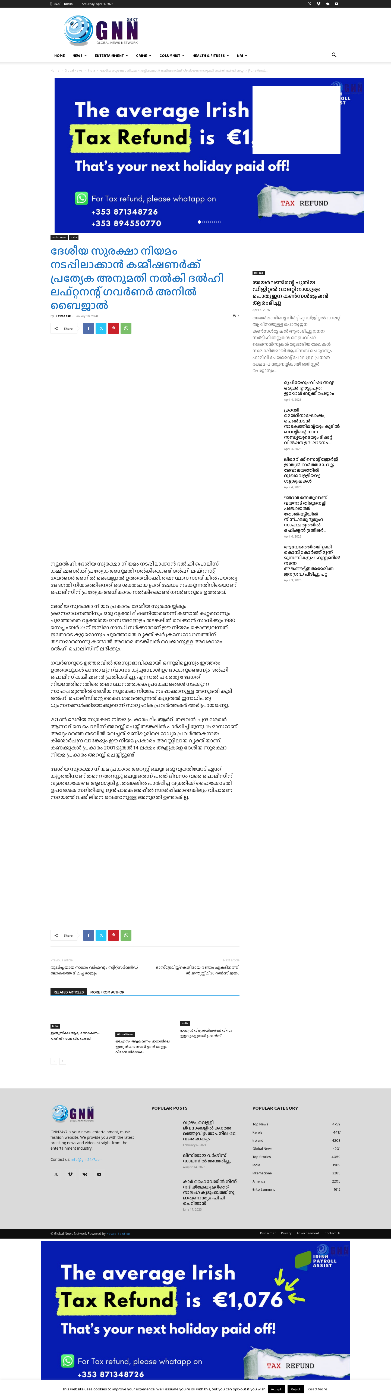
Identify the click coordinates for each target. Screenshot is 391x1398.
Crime (144, 55)
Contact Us (332, 1233)
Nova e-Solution (118, 1233)
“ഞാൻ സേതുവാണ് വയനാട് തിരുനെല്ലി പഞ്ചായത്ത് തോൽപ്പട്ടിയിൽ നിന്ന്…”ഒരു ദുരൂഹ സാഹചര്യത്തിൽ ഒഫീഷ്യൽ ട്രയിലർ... (305, 514)
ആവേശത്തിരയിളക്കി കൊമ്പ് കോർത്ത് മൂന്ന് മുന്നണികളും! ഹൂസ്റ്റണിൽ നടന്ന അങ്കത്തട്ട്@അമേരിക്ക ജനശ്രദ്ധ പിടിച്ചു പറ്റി (312, 561)
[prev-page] (54, 1061)
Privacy (286, 1233)
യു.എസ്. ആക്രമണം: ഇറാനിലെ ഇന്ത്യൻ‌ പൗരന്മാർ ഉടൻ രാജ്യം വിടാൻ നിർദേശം (142, 1047)
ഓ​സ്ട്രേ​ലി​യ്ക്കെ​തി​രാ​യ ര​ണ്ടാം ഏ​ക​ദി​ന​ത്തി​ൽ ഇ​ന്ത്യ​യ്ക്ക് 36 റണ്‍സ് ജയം (197, 970)
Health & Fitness (211, 55)
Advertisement (308, 1233)
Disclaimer (268, 1233)
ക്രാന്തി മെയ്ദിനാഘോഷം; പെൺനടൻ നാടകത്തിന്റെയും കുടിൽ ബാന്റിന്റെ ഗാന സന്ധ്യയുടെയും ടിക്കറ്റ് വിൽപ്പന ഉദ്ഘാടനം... (312, 426)
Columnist (172, 55)
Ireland (258, 273)
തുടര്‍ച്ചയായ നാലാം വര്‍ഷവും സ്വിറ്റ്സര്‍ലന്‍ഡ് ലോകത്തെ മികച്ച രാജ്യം (94, 970)
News (79, 55)
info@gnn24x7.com (87, 1159)
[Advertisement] (296, 120)
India (91, 70)
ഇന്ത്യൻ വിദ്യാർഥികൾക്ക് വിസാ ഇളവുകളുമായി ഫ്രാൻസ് (206, 1033)
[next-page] (62, 1061)
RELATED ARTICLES (69, 992)
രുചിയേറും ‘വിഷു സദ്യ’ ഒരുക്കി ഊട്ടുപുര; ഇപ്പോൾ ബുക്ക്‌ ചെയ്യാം (309, 388)
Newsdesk (63, 316)
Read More (317, 1389)
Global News (74, 70)
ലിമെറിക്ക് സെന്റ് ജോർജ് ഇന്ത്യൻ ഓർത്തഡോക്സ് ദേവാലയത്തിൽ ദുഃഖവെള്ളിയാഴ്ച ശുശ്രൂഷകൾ (311, 470)
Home (59, 55)
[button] (333, 55)
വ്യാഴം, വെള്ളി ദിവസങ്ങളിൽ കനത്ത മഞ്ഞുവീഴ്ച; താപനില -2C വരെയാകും (209, 1130)
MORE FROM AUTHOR (107, 992)
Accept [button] (276, 1389)
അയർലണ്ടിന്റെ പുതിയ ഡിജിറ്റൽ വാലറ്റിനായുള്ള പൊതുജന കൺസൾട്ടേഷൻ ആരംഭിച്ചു (290, 292)
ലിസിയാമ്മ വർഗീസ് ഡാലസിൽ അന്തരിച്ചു (207, 1158)
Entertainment (111, 55)
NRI (242, 55)
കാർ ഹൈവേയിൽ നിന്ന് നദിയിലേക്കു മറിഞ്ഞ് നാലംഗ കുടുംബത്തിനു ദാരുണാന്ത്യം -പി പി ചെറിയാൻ (210, 1192)
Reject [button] (296, 1389)
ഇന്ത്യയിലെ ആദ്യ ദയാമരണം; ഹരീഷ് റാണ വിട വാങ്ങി (75, 1035)
